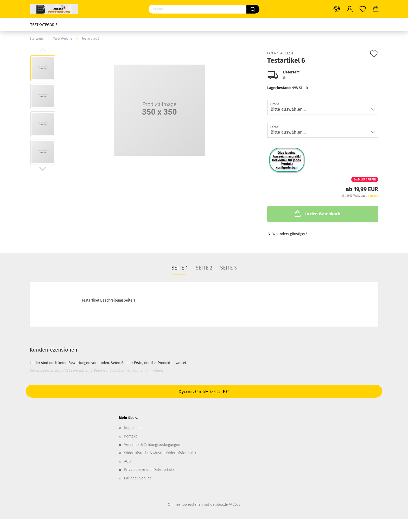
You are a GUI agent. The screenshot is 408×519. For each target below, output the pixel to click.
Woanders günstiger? (289, 234)
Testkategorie (44, 24)
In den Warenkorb (317, 213)
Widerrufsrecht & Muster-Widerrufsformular (160, 453)
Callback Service (137, 478)
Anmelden (154, 370)
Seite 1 (179, 268)
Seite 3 (228, 268)
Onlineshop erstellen (185, 504)
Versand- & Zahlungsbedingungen (152, 444)
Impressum (133, 428)
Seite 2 (204, 268)
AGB (127, 461)
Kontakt (130, 436)
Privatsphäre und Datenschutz (149, 469)
